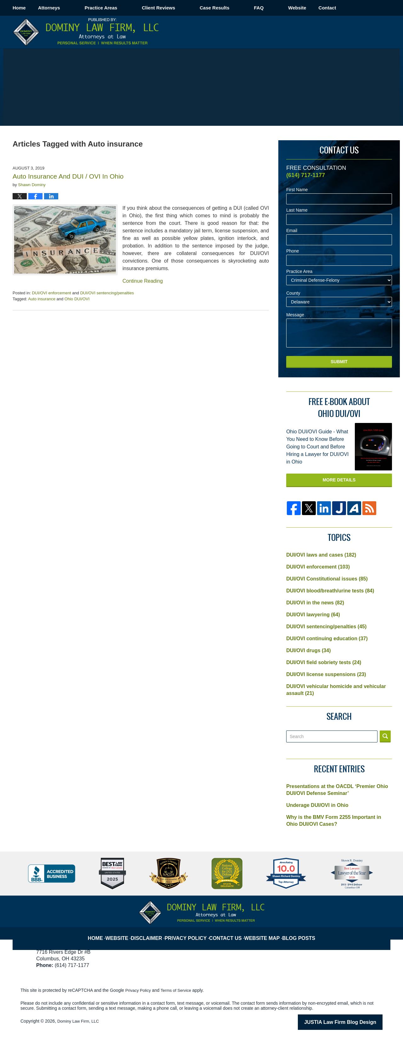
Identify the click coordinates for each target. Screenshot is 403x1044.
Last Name (297, 210)
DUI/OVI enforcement (51, 293)
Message (295, 315)
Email (291, 231)
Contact (364, 7)
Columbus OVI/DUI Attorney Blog (86, 32)
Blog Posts (300, 933)
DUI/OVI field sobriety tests (323, 662)
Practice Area (299, 271)
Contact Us (229, 933)
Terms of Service (178, 990)
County (293, 293)
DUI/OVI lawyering (313, 614)
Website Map (265, 933)
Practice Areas (125, 7)
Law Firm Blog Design (352, 1021)
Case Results (239, 7)
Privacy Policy (190, 933)
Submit (339, 361)
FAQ (283, 7)
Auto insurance (41, 299)
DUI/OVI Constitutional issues (327, 578)
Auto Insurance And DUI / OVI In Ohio (68, 176)
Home (31, 7)
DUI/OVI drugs (308, 650)
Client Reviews (183, 7)
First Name (297, 190)
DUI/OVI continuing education (327, 638)
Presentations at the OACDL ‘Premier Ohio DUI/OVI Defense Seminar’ (337, 790)
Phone (292, 251)
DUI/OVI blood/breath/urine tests (330, 590)
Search (385, 736)
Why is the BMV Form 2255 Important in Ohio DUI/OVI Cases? (333, 820)
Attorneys (74, 7)
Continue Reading (142, 281)
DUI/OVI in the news (315, 602)
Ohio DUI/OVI (77, 299)
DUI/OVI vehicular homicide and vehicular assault (336, 690)
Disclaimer (152, 933)
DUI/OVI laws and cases (321, 555)
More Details (339, 479)
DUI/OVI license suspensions (326, 674)
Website (322, 7)
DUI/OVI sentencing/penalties (107, 293)
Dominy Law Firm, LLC (79, 1021)
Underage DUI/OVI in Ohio (317, 805)
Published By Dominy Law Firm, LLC (353, 32)
